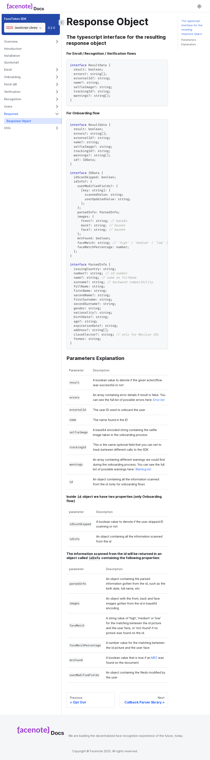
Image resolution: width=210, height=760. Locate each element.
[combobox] (24, 28)
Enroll (8, 69)
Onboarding (12, 77)
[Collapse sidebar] (61, 22)
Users (8, 106)
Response (11, 114)
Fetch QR (10, 84)
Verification (12, 91)
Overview (11, 41)
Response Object (19, 121)
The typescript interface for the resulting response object (191, 27)
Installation (12, 55)
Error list (158, 400)
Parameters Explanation (188, 42)
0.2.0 (51, 27)
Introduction (13, 48)
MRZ (154, 657)
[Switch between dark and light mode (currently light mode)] (199, 6)
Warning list (143, 469)
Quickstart (11, 62)
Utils (7, 128)
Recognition (12, 99)
